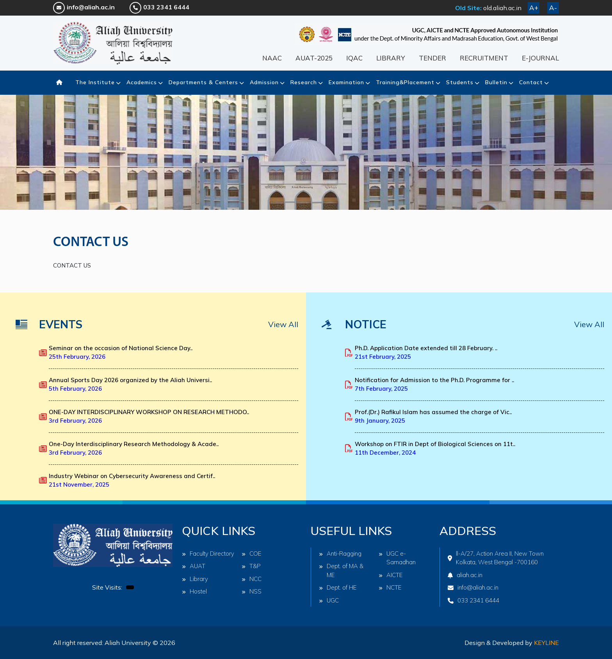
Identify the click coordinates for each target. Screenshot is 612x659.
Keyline (546, 643)
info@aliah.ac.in (84, 7)
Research (303, 82)
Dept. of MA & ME (341, 570)
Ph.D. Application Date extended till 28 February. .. (426, 352)
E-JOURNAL (540, 58)
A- (553, 8)
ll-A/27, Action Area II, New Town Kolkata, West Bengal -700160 (496, 558)
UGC (329, 600)
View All (283, 324)
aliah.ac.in (465, 575)
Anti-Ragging (340, 553)
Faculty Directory (208, 553)
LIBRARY (390, 58)
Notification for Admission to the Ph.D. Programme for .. (434, 384)
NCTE (390, 587)
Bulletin (496, 82)
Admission (264, 82)
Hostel (194, 591)
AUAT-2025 (314, 58)
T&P (251, 566)
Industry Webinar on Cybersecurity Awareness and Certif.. (132, 480)
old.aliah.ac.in (502, 8)
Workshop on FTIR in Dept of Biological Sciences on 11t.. (435, 448)
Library (195, 579)
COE (252, 553)
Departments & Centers (203, 82)
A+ (533, 8)
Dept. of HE (338, 587)
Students (459, 82)
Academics (141, 82)
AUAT (193, 566)
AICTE (391, 575)
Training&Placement (405, 82)
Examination (346, 82)
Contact (531, 82)
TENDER (432, 58)
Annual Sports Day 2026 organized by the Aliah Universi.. (130, 384)
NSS (252, 591)
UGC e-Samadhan (397, 558)
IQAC (354, 58)
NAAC (272, 58)
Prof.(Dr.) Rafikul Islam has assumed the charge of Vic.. (433, 416)
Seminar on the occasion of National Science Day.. (120, 352)
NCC (252, 579)
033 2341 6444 (159, 7)
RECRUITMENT (484, 58)
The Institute (95, 82)
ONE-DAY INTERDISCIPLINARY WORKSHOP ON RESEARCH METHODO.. (149, 416)
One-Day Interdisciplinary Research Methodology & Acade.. (134, 448)
